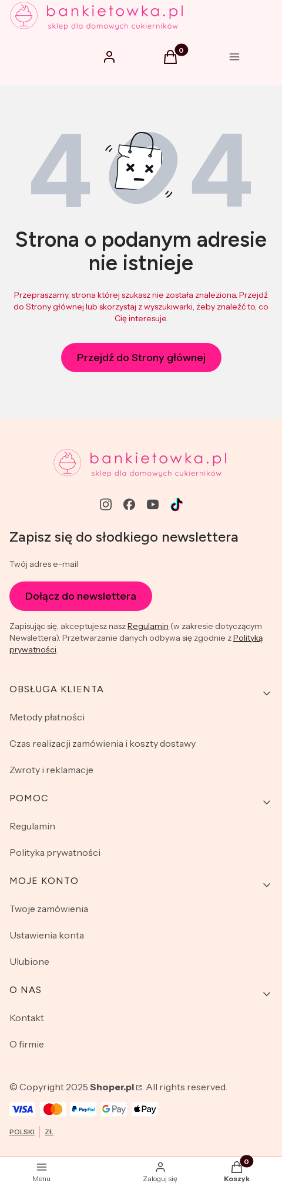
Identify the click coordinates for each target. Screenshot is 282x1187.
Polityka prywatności (54, 852)
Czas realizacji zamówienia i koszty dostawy (102, 743)
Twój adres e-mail (43, 564)
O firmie (26, 1044)
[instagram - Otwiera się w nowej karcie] (106, 504)
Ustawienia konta (46, 935)
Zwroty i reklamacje (51, 770)
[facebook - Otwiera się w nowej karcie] (129, 504)
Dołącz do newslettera (80, 595)
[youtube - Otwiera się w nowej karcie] (153, 504)
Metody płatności (47, 717)
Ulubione (29, 961)
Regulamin (148, 626)
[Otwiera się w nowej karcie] (176, 504)
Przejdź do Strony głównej (141, 357)
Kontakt (26, 1017)
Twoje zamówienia (48, 908)
